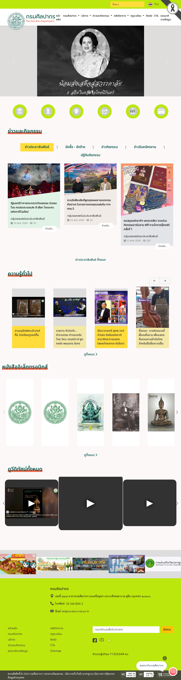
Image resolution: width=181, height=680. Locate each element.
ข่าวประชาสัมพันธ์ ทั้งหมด (90, 260)
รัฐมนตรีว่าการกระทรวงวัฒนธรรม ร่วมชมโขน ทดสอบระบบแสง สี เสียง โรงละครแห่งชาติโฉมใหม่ (34, 207)
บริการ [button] (85, 16)
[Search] (127, 4)
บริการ (11, 639)
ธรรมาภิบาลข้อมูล (18, 651)
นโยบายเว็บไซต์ (73, 673)
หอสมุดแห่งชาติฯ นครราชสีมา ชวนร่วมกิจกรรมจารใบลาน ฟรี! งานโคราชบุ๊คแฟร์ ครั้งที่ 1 (147, 225)
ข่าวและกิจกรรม (16, 645)
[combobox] (158, 3)
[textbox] (158, 3)
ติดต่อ (149, 16)
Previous (148, 281)
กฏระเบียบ (56, 634)
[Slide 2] (92, 92)
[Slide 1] (89, 92)
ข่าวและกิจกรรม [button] (101, 16)
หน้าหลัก (58, 17)
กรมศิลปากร (15, 634)
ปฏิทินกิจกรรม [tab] (90, 155)
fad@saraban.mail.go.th (75, 611)
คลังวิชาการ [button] (120, 16)
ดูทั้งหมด (90, 354)
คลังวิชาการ (56, 628)
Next (158, 281)
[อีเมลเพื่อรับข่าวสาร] (126, 629)
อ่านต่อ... (49, 229)
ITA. (156, 16)
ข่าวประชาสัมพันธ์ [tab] (37, 147)
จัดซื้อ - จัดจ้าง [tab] (75, 147)
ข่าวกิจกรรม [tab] (109, 147)
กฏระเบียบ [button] (136, 16)
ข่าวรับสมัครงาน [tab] (145, 147)
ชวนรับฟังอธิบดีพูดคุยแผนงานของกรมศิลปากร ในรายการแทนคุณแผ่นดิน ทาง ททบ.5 (89, 204)
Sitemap (55, 651)
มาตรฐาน (87, 673)
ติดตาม (167, 629)
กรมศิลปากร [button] (70, 16)
